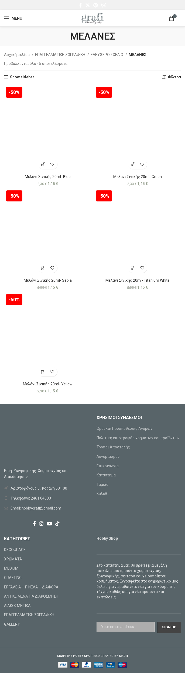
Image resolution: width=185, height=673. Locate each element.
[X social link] (88, 5)
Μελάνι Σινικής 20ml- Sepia (48, 280)
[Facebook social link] (80, 5)
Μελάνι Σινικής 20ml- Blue (48, 177)
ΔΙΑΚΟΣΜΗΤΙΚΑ (17, 606)
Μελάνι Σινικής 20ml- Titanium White (137, 280)
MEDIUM (11, 568)
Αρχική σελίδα (17, 55)
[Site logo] (92, 18)
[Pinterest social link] (96, 5)
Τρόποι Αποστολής (113, 447)
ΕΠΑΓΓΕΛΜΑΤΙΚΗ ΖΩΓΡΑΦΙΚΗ (60, 55)
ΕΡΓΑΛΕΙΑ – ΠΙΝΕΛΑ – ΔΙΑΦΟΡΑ (31, 587)
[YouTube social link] (49, 523)
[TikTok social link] (57, 523)
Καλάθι (103, 493)
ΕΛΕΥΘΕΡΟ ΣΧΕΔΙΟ (107, 55)
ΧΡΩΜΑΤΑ (13, 559)
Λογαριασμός (108, 456)
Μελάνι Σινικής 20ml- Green (137, 177)
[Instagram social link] (41, 523)
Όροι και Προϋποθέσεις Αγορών (124, 428)
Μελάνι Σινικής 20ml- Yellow (48, 384)
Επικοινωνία (108, 466)
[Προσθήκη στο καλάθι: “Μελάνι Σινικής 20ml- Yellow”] (43, 371)
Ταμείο (102, 484)
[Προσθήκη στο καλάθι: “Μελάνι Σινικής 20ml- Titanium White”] (133, 268)
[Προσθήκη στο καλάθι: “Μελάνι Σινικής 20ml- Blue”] (43, 164)
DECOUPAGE (15, 550)
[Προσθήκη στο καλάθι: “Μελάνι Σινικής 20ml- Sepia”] (43, 268)
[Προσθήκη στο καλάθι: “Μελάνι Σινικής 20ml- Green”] (133, 164)
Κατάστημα (106, 475)
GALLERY (12, 624)
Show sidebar (22, 77)
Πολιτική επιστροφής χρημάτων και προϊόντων (138, 438)
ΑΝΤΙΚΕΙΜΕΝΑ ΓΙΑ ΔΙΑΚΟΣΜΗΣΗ (31, 596)
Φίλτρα (174, 77)
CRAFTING (13, 578)
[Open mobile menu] (13, 18)
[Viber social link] (104, 5)
